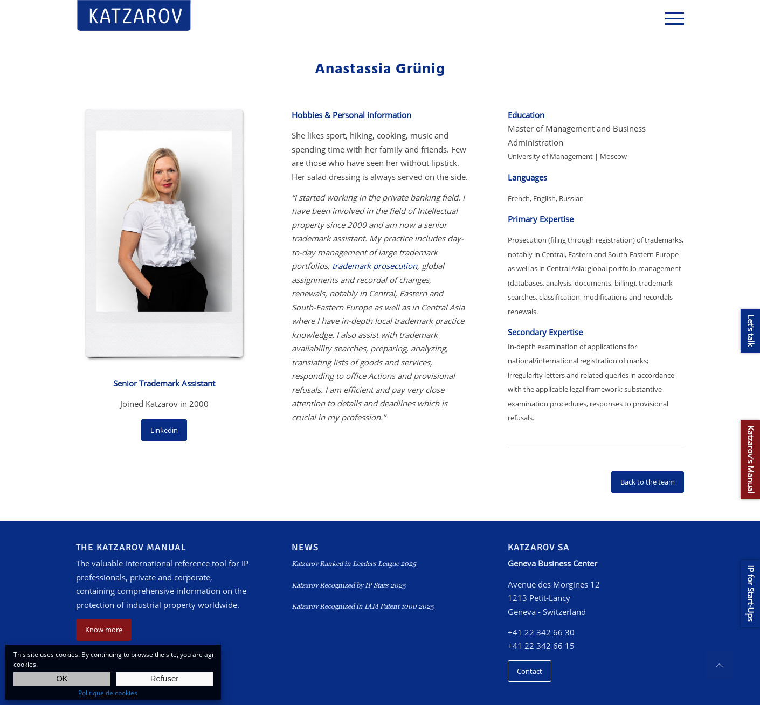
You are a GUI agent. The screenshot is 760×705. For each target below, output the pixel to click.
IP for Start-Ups (750, 593)
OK (62, 678)
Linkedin (164, 430)
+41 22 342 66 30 (541, 632)
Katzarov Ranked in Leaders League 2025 (354, 563)
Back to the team (647, 482)
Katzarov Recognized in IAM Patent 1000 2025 (363, 606)
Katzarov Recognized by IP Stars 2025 (349, 585)
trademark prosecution (374, 265)
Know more (103, 629)
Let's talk (750, 331)
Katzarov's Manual (750, 460)
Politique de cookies (107, 692)
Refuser (164, 678)
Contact (529, 671)
